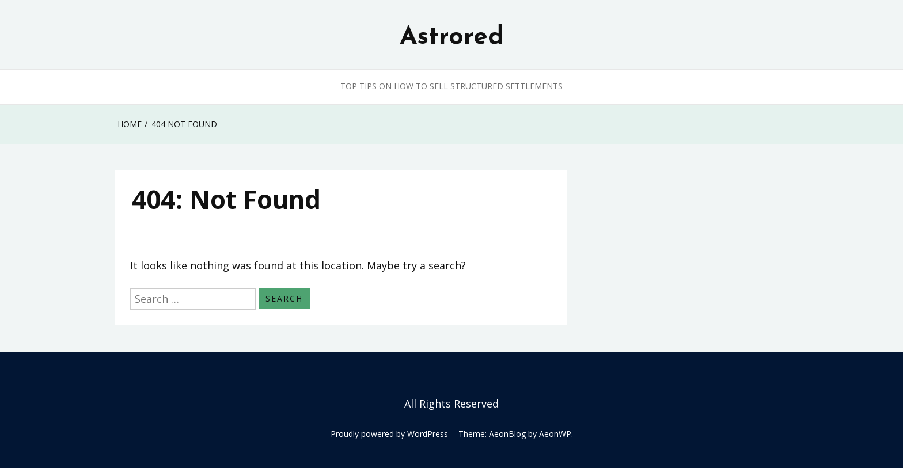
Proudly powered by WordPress (389, 433)
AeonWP (555, 433)
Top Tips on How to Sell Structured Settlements (451, 86)
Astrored (452, 37)
